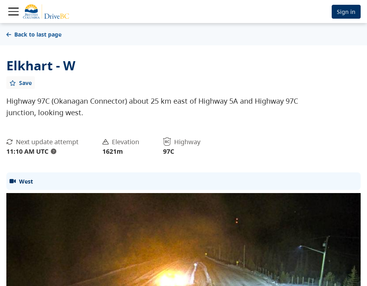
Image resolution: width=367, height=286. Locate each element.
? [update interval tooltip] (53, 151)
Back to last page (33, 34)
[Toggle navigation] (13, 11)
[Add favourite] (20, 82)
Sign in (346, 11)
